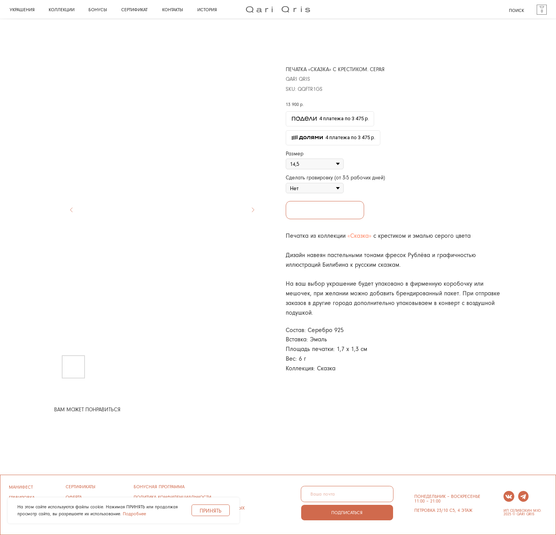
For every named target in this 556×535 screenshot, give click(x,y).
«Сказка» (359, 235)
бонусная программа (159, 486)
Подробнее (134, 513)
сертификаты (80, 486)
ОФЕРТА (74, 497)
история (207, 9)
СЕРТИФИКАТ (134, 9)
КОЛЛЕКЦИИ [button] (62, 9)
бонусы (97, 9)
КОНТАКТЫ (172, 9)
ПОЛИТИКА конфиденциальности (172, 497)
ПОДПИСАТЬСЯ (347, 512)
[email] (347, 494)
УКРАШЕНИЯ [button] (22, 9)
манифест (21, 487)
